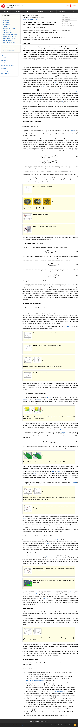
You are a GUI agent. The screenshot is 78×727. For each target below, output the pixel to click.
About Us (62, 11)
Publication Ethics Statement (9, 38)
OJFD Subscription (7, 32)
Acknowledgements (6, 71)
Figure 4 (70, 284)
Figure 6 (58, 312)
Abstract (64, 15)
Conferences (40, 11)
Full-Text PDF (66, 17)
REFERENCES (27, 668)
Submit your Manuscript (64, 725)
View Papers (5, 20)
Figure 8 (49, 397)
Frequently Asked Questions (9, 42)
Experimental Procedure (7, 63)
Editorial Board (6, 24)
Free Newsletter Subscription (9, 34)
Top (2, 55)
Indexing (4, 18)
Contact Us (46, 721)
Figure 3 (24, 174)
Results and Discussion (7, 65)
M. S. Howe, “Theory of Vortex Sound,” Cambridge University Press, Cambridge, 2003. (46, 715)
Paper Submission (7, 30)
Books (28, 11)
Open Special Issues (7, 46)
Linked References (67, 23)
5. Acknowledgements (30, 659)
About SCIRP (36, 721)
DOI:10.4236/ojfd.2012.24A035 (30, 19)
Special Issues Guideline (8, 50)
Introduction (4, 60)
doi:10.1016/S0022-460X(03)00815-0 (35, 680)
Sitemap (41, 721)
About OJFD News (7, 40)
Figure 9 (63, 432)
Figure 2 (52, 138)
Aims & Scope (5, 22)
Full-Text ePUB (66, 21)
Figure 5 (64, 293)
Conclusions (4, 68)
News (51, 11)
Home (6, 11)
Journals (17, 11)
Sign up (53, 725)
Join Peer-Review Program (18, 725)
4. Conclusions (27, 608)
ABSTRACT (26, 43)
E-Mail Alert (5, 725)
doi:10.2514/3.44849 (60, 691)
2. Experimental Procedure (31, 121)
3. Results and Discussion (31, 303)
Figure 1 (24, 130)
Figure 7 (68, 326)
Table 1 (73, 130)
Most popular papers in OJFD (9, 36)
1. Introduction (27, 64)
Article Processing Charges (9, 28)
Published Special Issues (8, 48)
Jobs (72, 11)
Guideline (4, 26)
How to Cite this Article (68, 25)
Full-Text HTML (66, 19)
